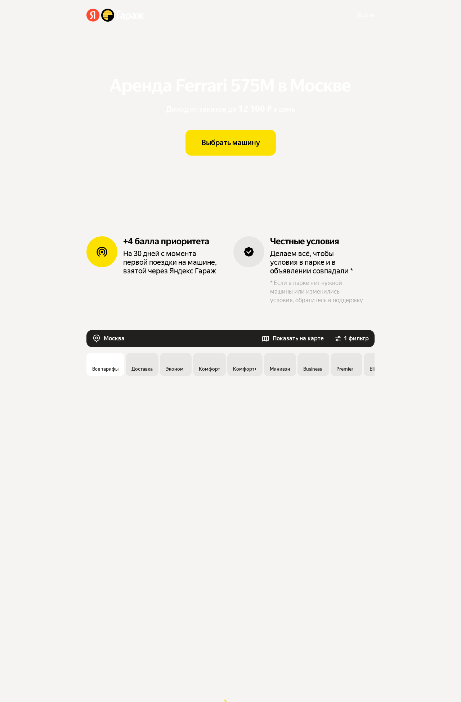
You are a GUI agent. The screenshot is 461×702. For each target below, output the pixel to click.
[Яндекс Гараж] (115, 15)
